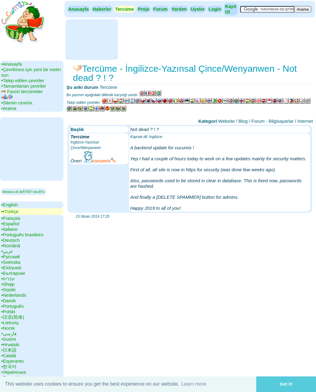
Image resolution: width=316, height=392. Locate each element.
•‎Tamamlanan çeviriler (23, 86)
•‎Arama (8, 108)
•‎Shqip (8, 284)
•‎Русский (10, 256)
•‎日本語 (8, 350)
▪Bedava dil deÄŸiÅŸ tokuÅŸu (23, 192)
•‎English (9, 204)
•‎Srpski (8, 289)
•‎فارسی (8, 333)
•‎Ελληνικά (11, 267)
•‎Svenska (10, 262)
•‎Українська (13, 372)
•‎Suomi (8, 339)
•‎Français (10, 218)
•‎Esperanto (12, 361)
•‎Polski (8, 311)
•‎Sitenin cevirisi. (17, 102)
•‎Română (10, 245)
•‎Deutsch (10, 240)
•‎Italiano (9, 229)
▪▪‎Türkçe (9, 211)
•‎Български (13, 273)
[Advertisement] (91, 39)
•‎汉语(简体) (12, 317)
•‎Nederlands (13, 295)
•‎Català (8, 355)
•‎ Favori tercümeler (22, 91)
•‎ (7, 97)
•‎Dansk (8, 300)
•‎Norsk (8, 328)
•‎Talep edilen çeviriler (22, 80)
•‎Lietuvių (10, 322)
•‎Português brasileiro (22, 234)
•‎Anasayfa (11, 64)
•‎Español (10, 223)
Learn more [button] (193, 384)
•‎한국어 (8, 366)
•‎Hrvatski (10, 344)
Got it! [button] (286, 384)
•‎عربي (7, 251)
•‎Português (12, 306)
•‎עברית (8, 278)
